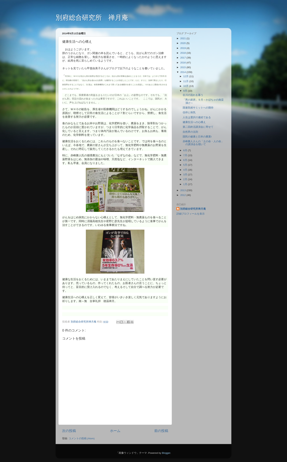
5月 (185, 164)
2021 (183, 38)
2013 (183, 190)
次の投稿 (69, 431)
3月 (185, 174)
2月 (185, 179)
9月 (185, 90)
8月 (185, 150)
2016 (183, 62)
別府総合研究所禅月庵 (193, 208)
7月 (185, 155)
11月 (186, 81)
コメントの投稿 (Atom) (82, 438)
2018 (183, 52)
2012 (183, 195)
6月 (185, 160)
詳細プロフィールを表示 (190, 213)
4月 (185, 169)
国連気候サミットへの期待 (198, 107)
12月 (186, 76)
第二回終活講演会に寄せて (198, 127)
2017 (183, 57)
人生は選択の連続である (197, 117)
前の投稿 (161, 431)
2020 (183, 43)
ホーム (115, 431)
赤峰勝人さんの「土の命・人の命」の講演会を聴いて (203, 143)
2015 (183, 67)
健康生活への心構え (194, 122)
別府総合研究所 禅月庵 (92, 17)
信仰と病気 (189, 112)
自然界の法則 (190, 131)
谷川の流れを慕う (193, 95)
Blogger (166, 453)
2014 (183, 72)
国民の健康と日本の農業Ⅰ (197, 136)
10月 (186, 86)
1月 (185, 184)
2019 (183, 48)
